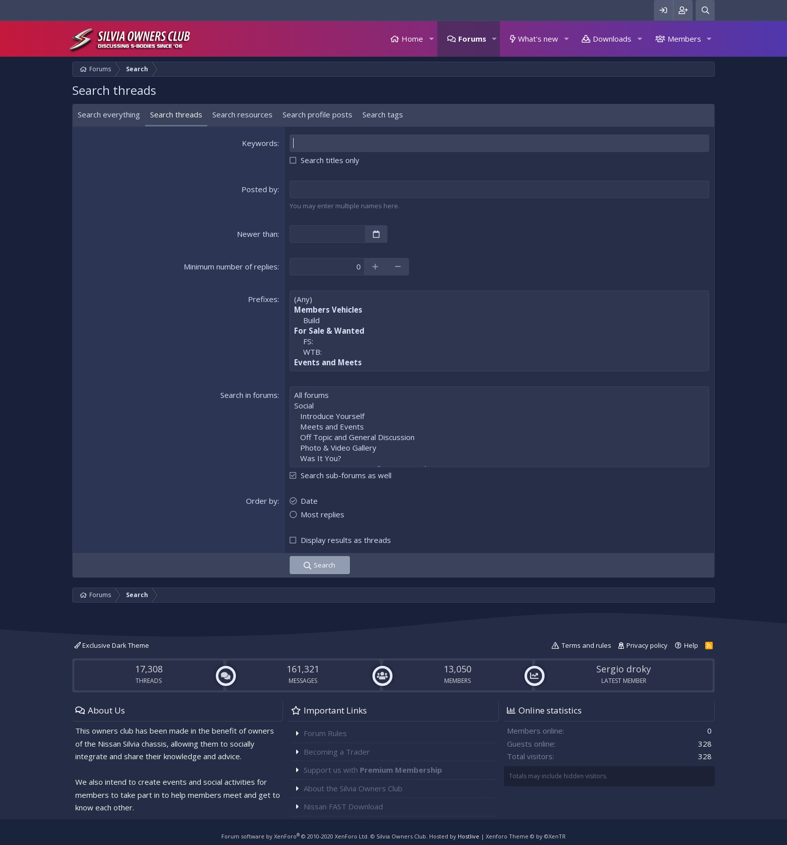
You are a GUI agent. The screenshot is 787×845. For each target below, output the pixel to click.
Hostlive (468, 836)
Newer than (257, 234)
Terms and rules (586, 645)
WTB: (499, 352)
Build (499, 320)
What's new (538, 39)
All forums (499, 395)
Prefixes (263, 299)
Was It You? (499, 458)
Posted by (259, 189)
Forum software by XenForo (295, 836)
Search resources (242, 114)
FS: (499, 341)
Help (691, 645)
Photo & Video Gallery (499, 448)
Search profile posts (317, 114)
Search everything (109, 114)
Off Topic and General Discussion (499, 437)
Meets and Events (499, 426)
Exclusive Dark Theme (111, 645)
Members (684, 39)
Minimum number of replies (231, 266)
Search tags (382, 114)
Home (412, 39)
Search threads (176, 114)
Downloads (612, 39)
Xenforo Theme (526, 836)
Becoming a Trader (337, 752)
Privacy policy (647, 645)
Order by (262, 501)
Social (499, 405)
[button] (431, 39)
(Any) (499, 299)
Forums (472, 39)
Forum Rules (325, 733)
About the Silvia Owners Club (353, 788)
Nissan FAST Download (343, 806)
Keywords (260, 143)
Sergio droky (623, 669)
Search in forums (249, 395)
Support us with (373, 770)
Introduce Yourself (499, 416)
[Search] (705, 10)
